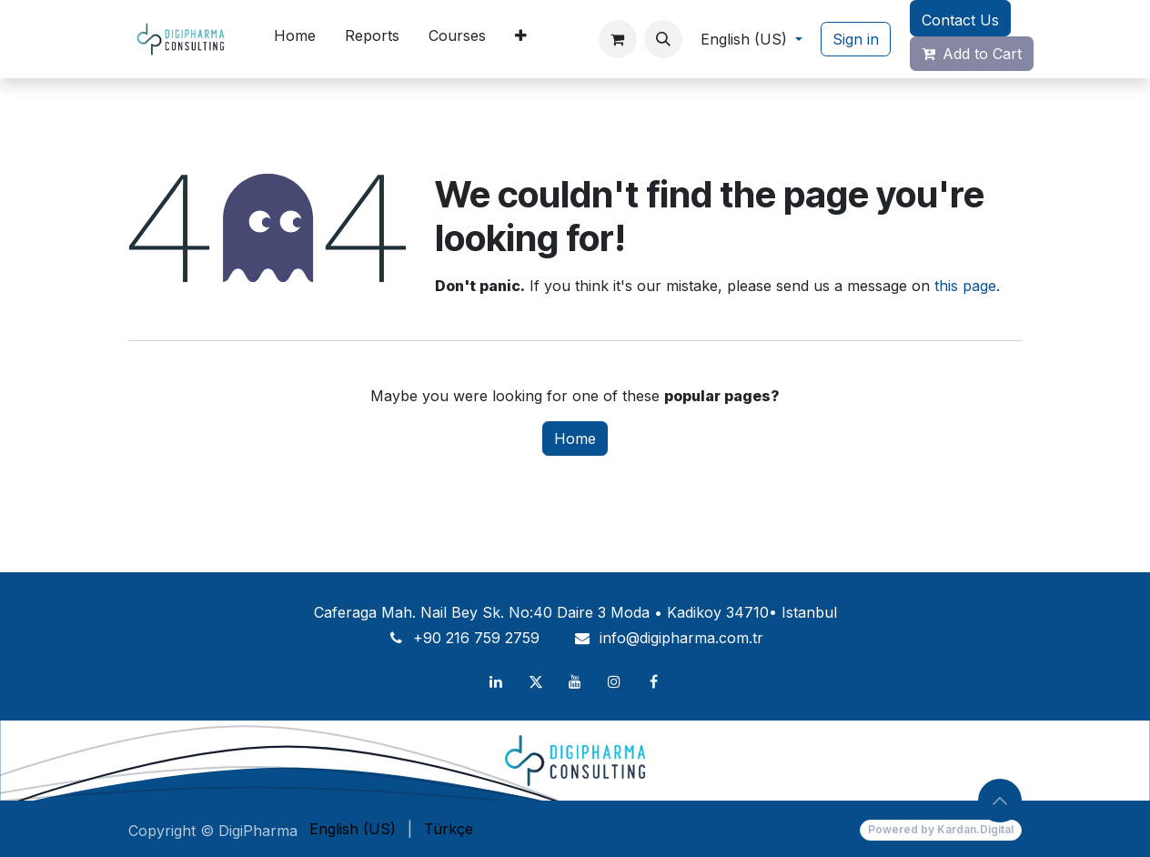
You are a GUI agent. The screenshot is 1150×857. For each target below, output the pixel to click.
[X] (535, 681)
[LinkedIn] (495, 681)
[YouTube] (575, 681)
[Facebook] (654, 681)
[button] (663, 39)
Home (575, 438)
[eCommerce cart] (618, 39)
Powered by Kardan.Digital (941, 829)
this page (965, 286)
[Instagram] (614, 681)
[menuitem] (295, 39)
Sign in (855, 39)
